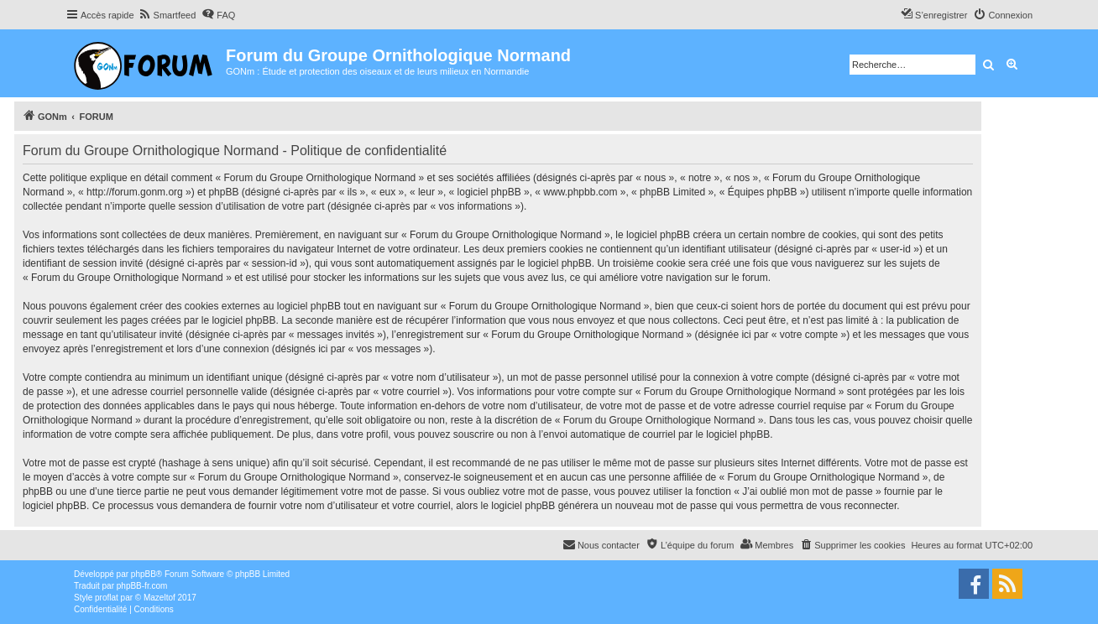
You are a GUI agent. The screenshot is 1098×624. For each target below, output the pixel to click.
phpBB (143, 574)
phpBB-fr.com (142, 585)
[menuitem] (167, 15)
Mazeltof (159, 597)
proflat (106, 597)
